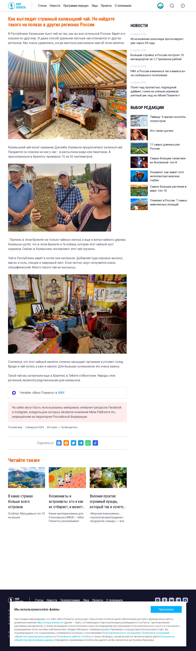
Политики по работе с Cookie (73, 636)
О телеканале (123, 5)
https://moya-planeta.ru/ (50, 622)
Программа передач (75, 5)
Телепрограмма (70, 600)
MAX (61, 393)
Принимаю (166, 609)
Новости (55, 5)
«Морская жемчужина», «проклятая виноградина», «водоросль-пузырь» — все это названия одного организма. (107, 517)
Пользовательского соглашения (121, 632)
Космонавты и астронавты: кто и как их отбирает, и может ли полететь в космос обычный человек (66, 502)
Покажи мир (15, 427)
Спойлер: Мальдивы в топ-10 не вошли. (26, 515)
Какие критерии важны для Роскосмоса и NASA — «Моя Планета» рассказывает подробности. (66, 517)
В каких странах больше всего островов (20, 501)
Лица (94, 5)
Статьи (42, 5)
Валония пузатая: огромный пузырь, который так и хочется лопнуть (107, 502)
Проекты (106, 5)
